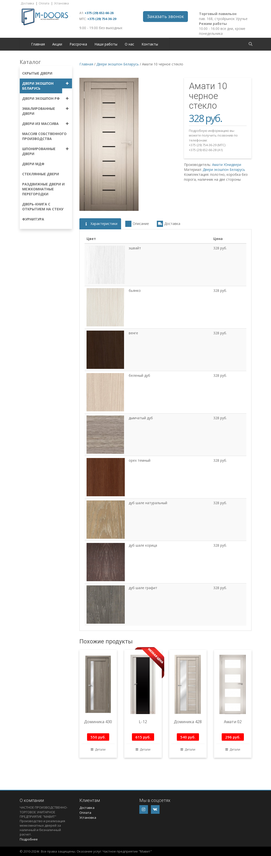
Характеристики (100, 224)
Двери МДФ (33, 163)
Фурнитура (33, 219)
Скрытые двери (37, 73)
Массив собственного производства (44, 136)
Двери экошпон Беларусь (38, 86)
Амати (217, 164)
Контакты (150, 44)
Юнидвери (232, 164)
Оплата (44, 3)
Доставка (27, 3)
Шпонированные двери (38, 151)
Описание (137, 224)
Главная (38, 44)
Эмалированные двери (38, 111)
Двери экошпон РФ (41, 98)
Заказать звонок (165, 16)
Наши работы (105, 44)
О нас (129, 44)
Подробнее (29, 839)
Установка (61, 3)
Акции (57, 44)
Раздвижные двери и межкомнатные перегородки (43, 189)
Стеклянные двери (40, 174)
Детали (98, 749)
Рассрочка (78, 44)
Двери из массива (40, 123)
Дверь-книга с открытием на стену (42, 206)
